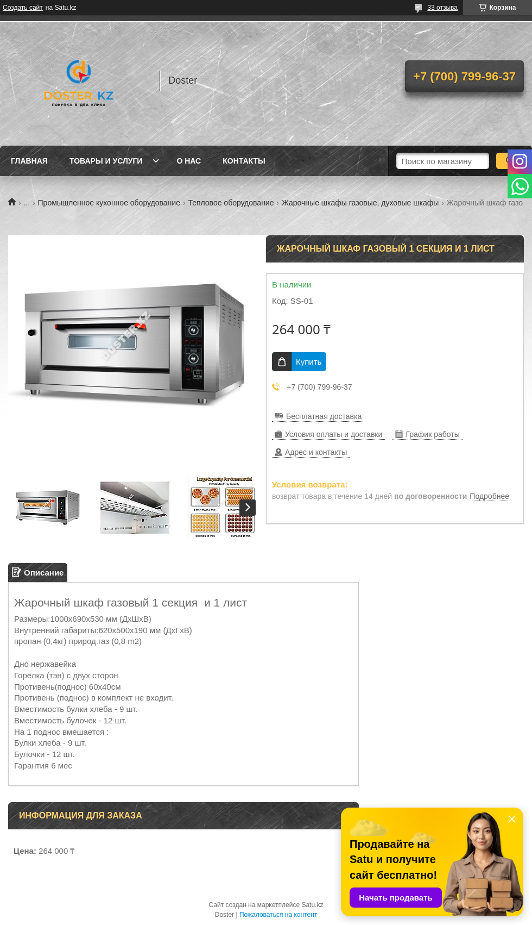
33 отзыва (442, 7)
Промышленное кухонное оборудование (109, 202)
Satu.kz (312, 905)
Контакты (244, 161)
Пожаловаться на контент (278, 914)
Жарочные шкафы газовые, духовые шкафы (360, 202)
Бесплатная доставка (324, 416)
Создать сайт (23, 7)
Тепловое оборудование (231, 202)
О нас (188, 161)
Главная (29, 161)
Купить (308, 361)
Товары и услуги (106, 161)
